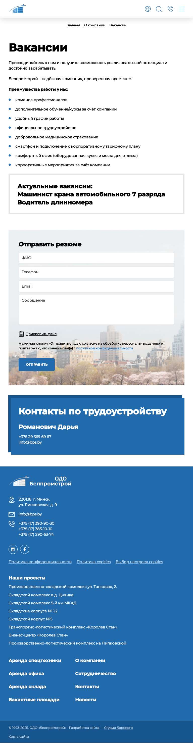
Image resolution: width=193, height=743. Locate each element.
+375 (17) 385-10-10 (35, 528)
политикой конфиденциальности (104, 348)
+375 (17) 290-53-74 (36, 534)
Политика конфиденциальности (40, 561)
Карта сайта (19, 736)
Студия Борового (118, 728)
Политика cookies (94, 561)
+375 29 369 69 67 (35, 436)
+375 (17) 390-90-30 (36, 523)
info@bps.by (30, 442)
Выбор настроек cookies (139, 561)
